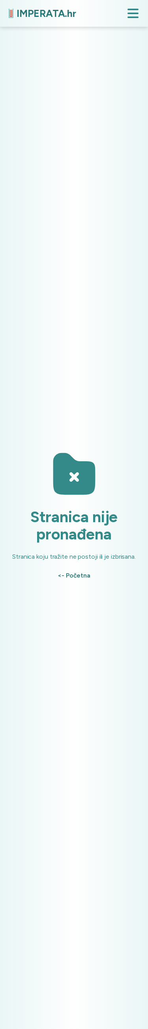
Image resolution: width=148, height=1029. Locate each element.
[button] (133, 13)
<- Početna (74, 575)
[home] (40, 13)
